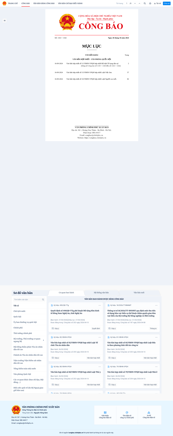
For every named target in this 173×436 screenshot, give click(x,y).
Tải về (157, 3)
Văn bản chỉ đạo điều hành (70, 3)
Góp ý (55, 329)
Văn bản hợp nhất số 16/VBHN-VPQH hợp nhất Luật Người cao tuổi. (91, 79)
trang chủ (13, 3)
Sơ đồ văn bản (23, 293)
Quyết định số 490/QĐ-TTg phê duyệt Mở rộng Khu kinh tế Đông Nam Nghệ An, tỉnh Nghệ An (75, 312)
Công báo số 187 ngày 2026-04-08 (132, 323)
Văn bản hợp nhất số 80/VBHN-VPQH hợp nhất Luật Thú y (76, 372)
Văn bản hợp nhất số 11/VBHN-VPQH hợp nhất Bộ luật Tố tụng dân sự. (92, 64)
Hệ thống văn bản (101, 293)
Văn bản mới (139, 293)
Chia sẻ (167, 3)
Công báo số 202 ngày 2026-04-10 (76, 323)
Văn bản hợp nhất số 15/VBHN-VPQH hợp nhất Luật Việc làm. (89, 72)
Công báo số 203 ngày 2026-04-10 (132, 352)
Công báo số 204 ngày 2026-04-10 (132, 379)
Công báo (25, 3)
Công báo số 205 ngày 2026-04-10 (76, 352)
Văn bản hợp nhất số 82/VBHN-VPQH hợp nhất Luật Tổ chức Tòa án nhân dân (74, 344)
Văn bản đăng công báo (44, 3)
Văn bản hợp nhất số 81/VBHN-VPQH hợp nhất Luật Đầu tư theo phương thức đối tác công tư (131, 344)
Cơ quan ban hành (66, 293)
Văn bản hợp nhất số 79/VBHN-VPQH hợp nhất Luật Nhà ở (132, 372)
